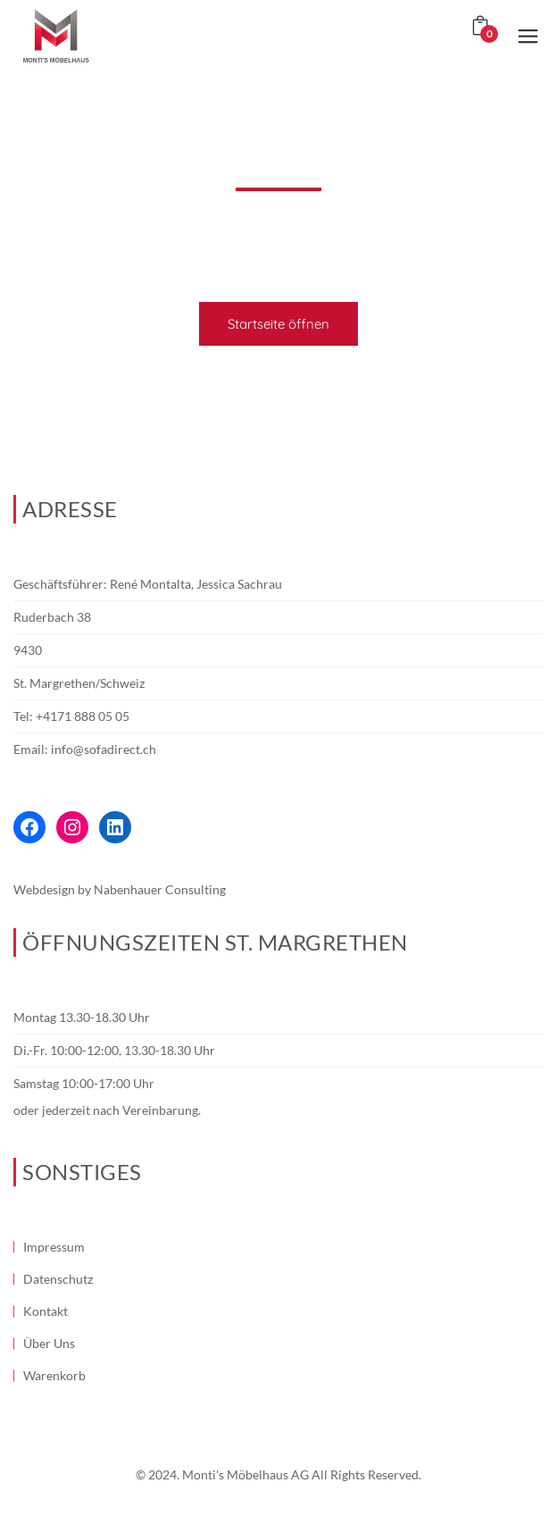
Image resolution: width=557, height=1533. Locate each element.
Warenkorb (54, 1375)
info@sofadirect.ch (103, 749)
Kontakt (45, 1311)
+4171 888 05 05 (82, 716)
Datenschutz (58, 1278)
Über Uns (49, 1343)
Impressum (54, 1246)
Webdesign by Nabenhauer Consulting (119, 889)
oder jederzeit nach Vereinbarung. (107, 1110)
